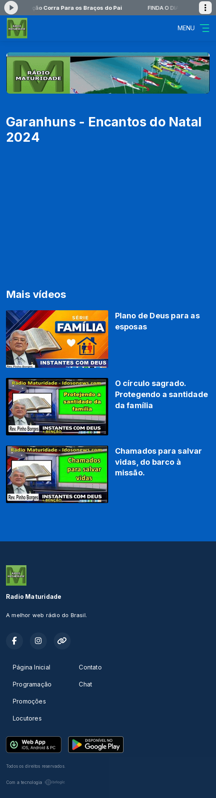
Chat (85, 684)
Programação (32, 684)
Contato (90, 667)
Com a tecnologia (35, 782)
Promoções (29, 701)
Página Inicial (31, 667)
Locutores (27, 718)
